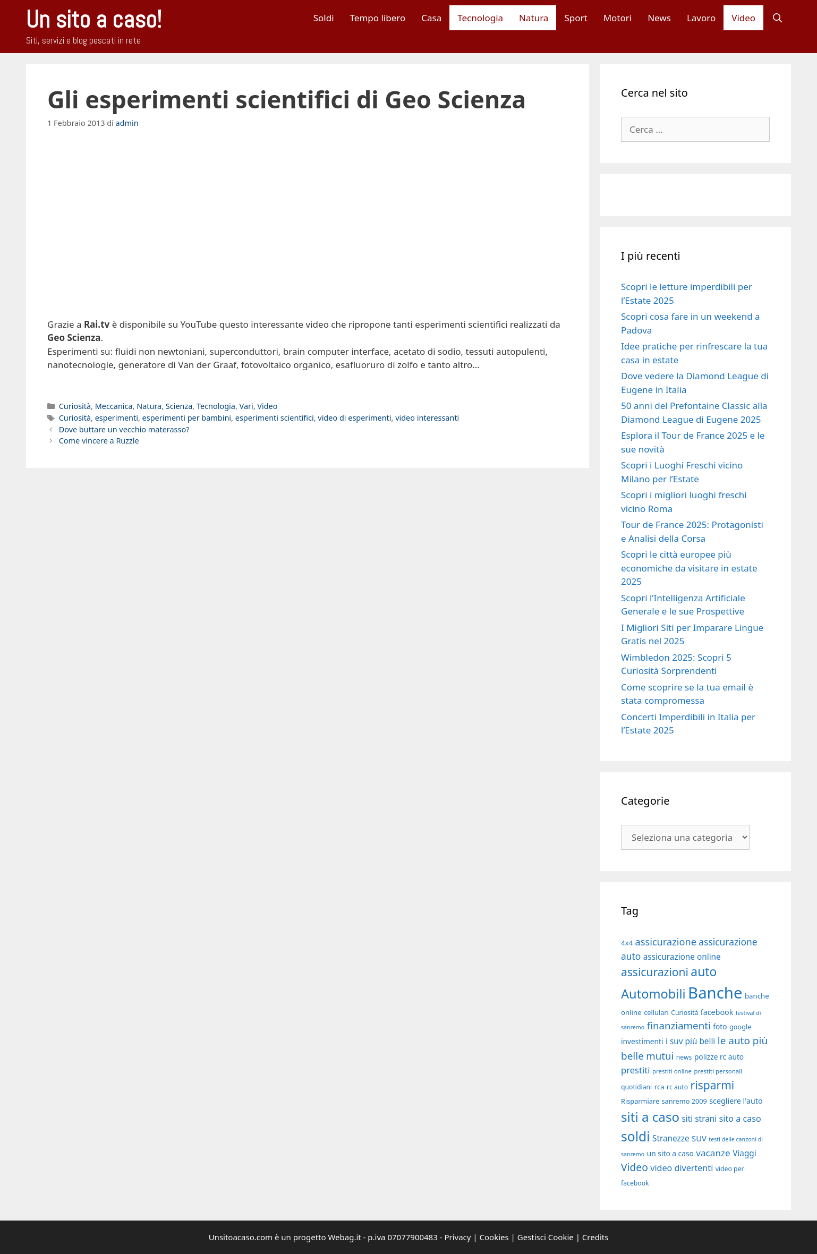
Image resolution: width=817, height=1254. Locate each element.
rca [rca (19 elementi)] (659, 1086)
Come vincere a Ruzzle (99, 441)
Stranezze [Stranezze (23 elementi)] (671, 1138)
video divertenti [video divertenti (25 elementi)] (681, 1168)
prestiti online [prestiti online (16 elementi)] (672, 1071)
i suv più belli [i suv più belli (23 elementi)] (690, 1041)
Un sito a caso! (93, 19)
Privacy (457, 1237)
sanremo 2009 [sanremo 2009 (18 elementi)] (684, 1101)
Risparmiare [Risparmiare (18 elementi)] (640, 1101)
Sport (575, 18)
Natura (533, 18)
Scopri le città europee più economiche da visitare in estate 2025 (689, 567)
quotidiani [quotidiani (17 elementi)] (636, 1086)
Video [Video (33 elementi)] (634, 1167)
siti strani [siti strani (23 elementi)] (699, 1118)
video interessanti (427, 418)
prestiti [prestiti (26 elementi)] (635, 1070)
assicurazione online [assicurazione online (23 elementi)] (682, 956)
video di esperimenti (354, 418)
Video (743, 18)
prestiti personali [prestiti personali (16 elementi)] (718, 1071)
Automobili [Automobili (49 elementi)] (653, 993)
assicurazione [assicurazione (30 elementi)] (665, 941)
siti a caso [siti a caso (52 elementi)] (650, 1116)
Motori (617, 18)
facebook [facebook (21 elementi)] (717, 1012)
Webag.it (344, 1237)
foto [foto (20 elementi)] (720, 1026)
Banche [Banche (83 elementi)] (715, 992)
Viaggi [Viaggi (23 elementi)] (744, 1153)
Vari (246, 406)
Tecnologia (480, 18)
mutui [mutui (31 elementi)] (660, 1055)
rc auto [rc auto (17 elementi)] (677, 1086)
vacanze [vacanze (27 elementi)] (713, 1153)
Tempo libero (378, 18)
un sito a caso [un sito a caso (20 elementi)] (670, 1153)
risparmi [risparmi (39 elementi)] (713, 1085)
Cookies (494, 1237)
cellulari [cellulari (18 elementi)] (656, 1012)
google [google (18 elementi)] (740, 1026)
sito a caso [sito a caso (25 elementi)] (740, 1118)
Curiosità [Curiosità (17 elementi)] (684, 1012)
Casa (431, 18)
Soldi (323, 18)
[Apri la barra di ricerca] (777, 17)
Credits (595, 1237)
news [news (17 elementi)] (684, 1057)
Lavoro (701, 18)
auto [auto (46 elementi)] (704, 971)
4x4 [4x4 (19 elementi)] (627, 943)
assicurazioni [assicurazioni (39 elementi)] (654, 972)
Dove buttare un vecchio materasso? (124, 429)
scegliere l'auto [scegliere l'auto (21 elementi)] (735, 1101)
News (659, 18)
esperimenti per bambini (187, 418)
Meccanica (114, 406)
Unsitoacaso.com (241, 1237)
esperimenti (116, 418)
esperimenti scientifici (274, 418)
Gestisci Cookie (545, 1237)
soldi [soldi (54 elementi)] (635, 1136)
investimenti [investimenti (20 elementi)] (642, 1041)
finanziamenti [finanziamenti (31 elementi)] (679, 1025)
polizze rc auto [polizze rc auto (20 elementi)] (719, 1057)
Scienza (179, 406)
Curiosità (75, 406)
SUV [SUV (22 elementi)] (699, 1138)
